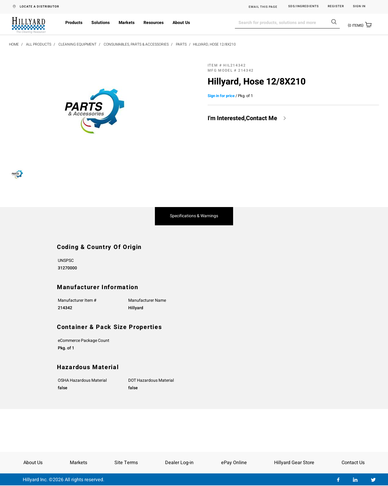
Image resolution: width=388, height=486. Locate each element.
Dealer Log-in (179, 462)
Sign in (359, 6)
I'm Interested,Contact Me (242, 118)
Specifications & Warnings (194, 216)
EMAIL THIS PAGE (263, 7)
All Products (38, 44)
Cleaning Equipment (77, 44)
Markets (127, 22)
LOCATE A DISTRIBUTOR (39, 6)
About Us (181, 22)
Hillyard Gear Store (294, 462)
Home (14, 44)
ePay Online (234, 462)
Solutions (100, 22)
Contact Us (353, 462)
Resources (154, 22)
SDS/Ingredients (303, 6)
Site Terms (126, 462)
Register (336, 6)
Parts (181, 44)
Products (73, 22)
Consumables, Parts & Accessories (136, 44)
